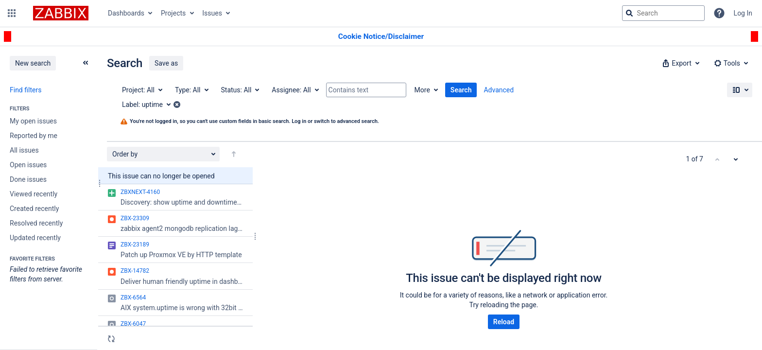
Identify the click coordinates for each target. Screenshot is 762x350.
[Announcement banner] (381, 36)
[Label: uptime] (150, 104)
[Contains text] (366, 90)
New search (33, 63)
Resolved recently (36, 223)
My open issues (33, 121)
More (422, 90)
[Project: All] (142, 90)
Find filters (25, 90)
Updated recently (35, 238)
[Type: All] (191, 90)
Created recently (34, 208)
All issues (24, 150)
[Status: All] (240, 90)
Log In (743, 13)
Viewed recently (33, 194)
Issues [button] (212, 13)
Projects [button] (173, 13)
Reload (503, 322)
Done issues (28, 179)
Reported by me (33, 136)
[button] (11, 13)
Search (461, 90)
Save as (166, 63)
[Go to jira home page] (60, 13)
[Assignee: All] (294, 90)
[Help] (719, 13)
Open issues (28, 165)
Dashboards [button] (126, 13)
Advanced (499, 90)
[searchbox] (663, 13)
